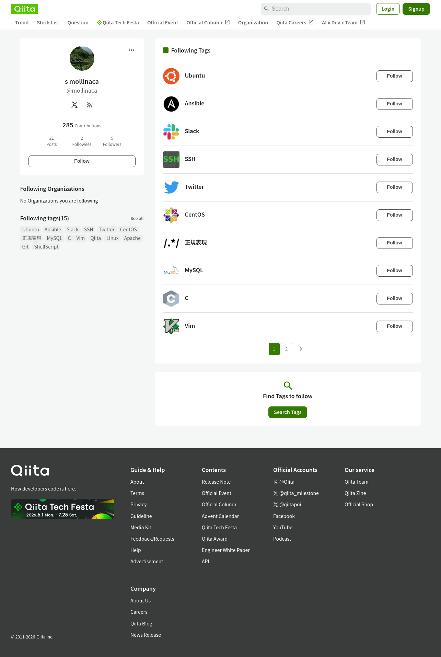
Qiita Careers (295, 22)
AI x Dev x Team (343, 22)
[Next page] (301, 349)
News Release (145, 634)
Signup (416, 8)
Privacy (138, 504)
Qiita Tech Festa (118, 22)
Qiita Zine (355, 492)
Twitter (107, 229)
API (205, 561)
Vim (80, 237)
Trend (21, 22)
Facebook (284, 515)
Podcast (282, 538)
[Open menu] (131, 50)
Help (135, 549)
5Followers (112, 141)
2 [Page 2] (286, 348)
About (137, 481)
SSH (88, 229)
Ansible (53, 229)
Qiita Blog (141, 623)
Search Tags (287, 411)
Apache (132, 237)
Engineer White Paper (226, 549)
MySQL (54, 237)
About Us (140, 600)
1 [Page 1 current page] (274, 348)
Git (25, 246)
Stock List (48, 22)
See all (136, 218)
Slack (73, 229)
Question (78, 22)
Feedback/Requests (152, 538)
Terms (137, 492)
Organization (253, 22)
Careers (138, 611)
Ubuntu (30, 229)
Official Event (162, 22)
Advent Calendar (220, 515)
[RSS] (89, 104)
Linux (112, 237)
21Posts (52, 141)
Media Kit (140, 527)
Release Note (216, 481)
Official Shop (359, 504)
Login (388, 8)
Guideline (141, 515)
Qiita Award (215, 538)
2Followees (81, 141)
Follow (81, 161)
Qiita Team (357, 481)
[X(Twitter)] (74, 104)
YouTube (282, 527)
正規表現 (32, 237)
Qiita (95, 237)
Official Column (208, 22)
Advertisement (146, 561)
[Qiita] (24, 9)
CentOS (128, 229)
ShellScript (46, 246)
